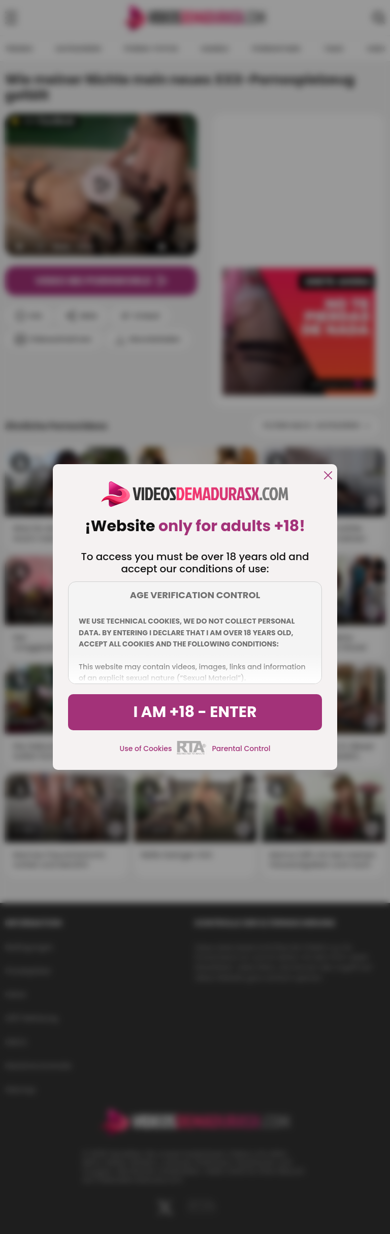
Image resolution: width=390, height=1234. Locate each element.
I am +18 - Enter (194, 712)
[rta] (192, 753)
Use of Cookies (146, 748)
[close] (328, 476)
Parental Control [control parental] (241, 748)
